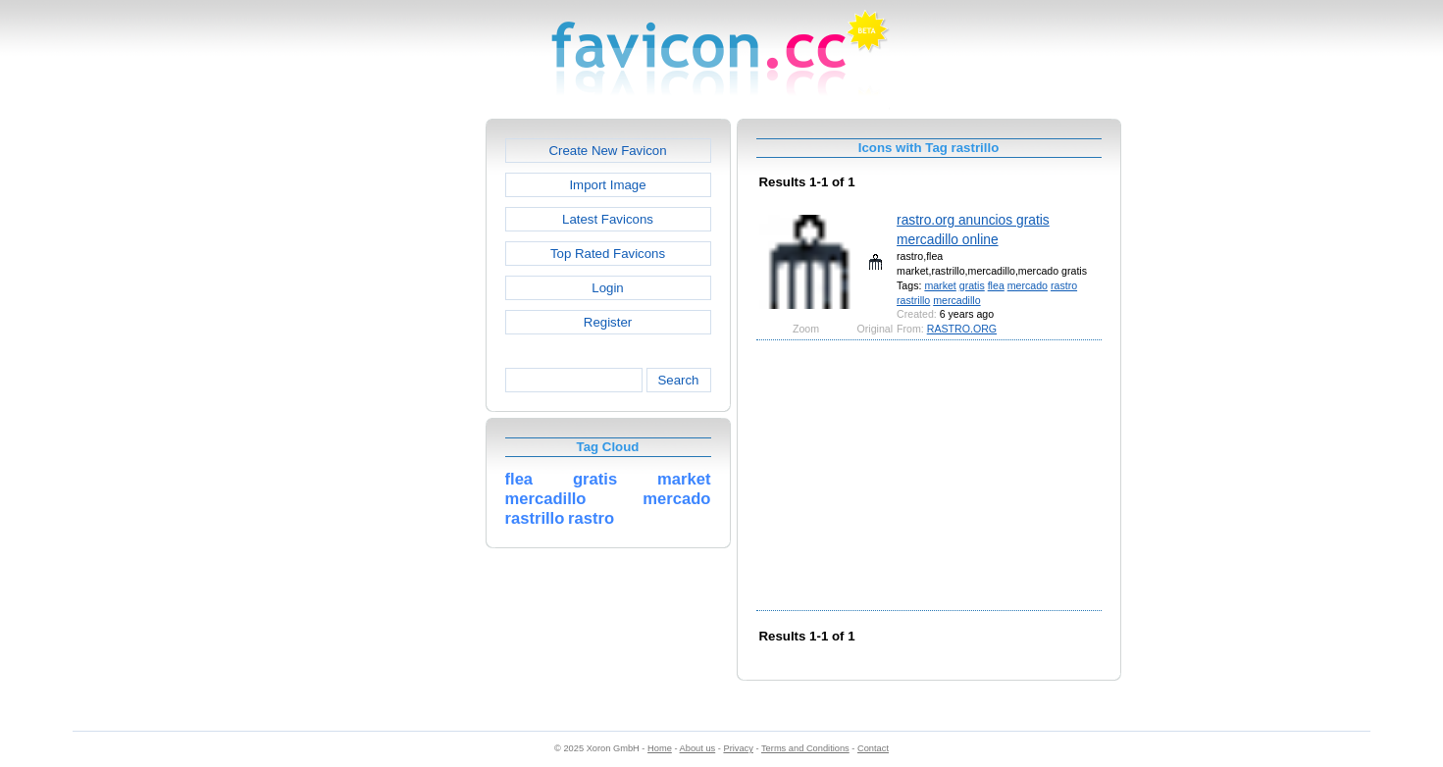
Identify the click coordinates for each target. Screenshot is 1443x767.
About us (698, 748)
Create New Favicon (607, 150)
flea (996, 285)
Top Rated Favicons (607, 253)
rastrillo (913, 300)
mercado (1027, 285)
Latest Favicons (607, 219)
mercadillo (956, 300)
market (939, 285)
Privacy (737, 748)
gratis (972, 285)
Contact (873, 748)
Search (677, 380)
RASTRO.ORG (962, 328)
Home (659, 748)
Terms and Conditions (805, 748)
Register (608, 322)
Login (607, 288)
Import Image (607, 185)
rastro (1064, 285)
